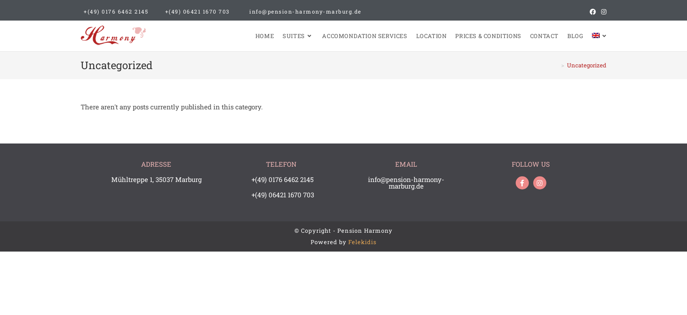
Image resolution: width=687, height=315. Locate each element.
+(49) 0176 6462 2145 (116, 11)
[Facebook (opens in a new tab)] (592, 11)
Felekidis (362, 242)
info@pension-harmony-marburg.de (305, 11)
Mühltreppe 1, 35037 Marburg (156, 179)
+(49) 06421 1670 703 (197, 11)
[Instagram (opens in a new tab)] (602, 11)
